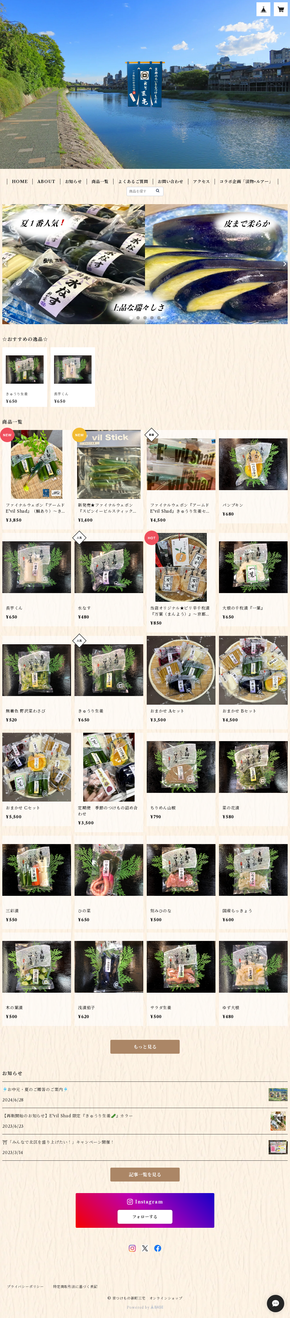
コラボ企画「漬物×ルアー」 (246, 181)
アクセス (201, 181)
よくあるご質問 (133, 181)
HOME (20, 181)
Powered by (145, 1307)
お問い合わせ (170, 181)
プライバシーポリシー (25, 1286)
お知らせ (73, 181)
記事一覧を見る (145, 1174)
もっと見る (145, 1047)
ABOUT (46, 181)
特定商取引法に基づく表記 (75, 1286)
